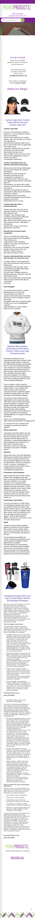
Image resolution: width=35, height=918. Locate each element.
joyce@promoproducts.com (17, 16)
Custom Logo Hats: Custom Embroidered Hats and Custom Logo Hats (17, 122)
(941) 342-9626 (17, 14)
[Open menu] (31, 20)
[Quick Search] (11, 20)
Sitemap (26, 851)
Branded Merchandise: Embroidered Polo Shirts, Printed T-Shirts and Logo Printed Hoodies (17, 350)
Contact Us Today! (20, 83)
